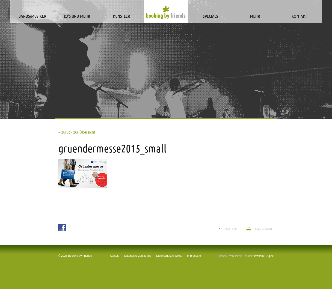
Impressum (194, 255)
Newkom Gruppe (263, 256)
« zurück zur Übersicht (76, 132)
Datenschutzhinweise (169, 255)
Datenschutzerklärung (137, 255)
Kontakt (114, 255)
